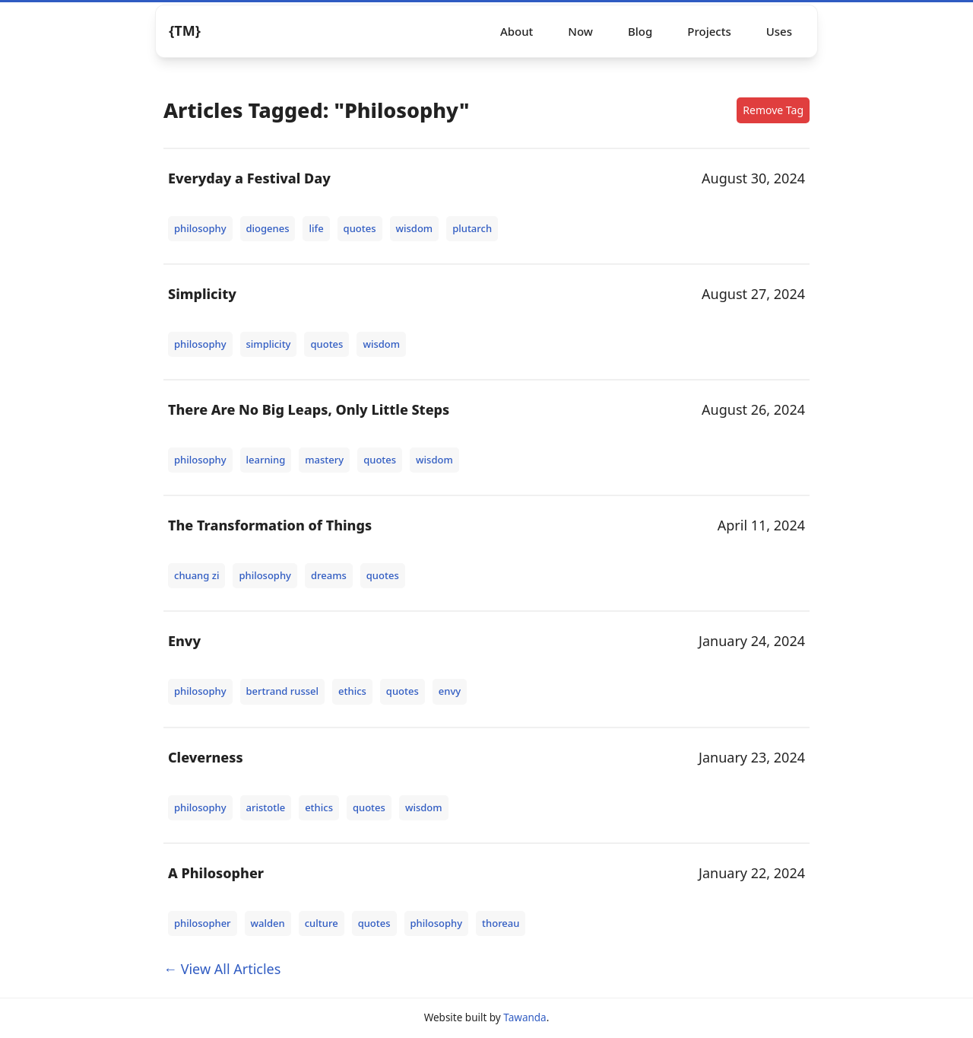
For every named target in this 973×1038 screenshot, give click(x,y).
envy (450, 691)
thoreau (500, 923)
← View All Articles (221, 969)
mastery (324, 459)
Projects (709, 31)
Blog (640, 31)
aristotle (266, 807)
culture (321, 923)
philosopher (202, 923)
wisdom (414, 228)
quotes (360, 228)
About (516, 31)
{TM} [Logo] (185, 30)
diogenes (268, 228)
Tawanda (524, 1017)
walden (268, 923)
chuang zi (196, 575)
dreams (329, 575)
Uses (779, 31)
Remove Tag (773, 110)
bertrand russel (282, 691)
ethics (352, 691)
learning (266, 459)
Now (580, 31)
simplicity (268, 344)
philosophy (200, 228)
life (316, 228)
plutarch (472, 228)
